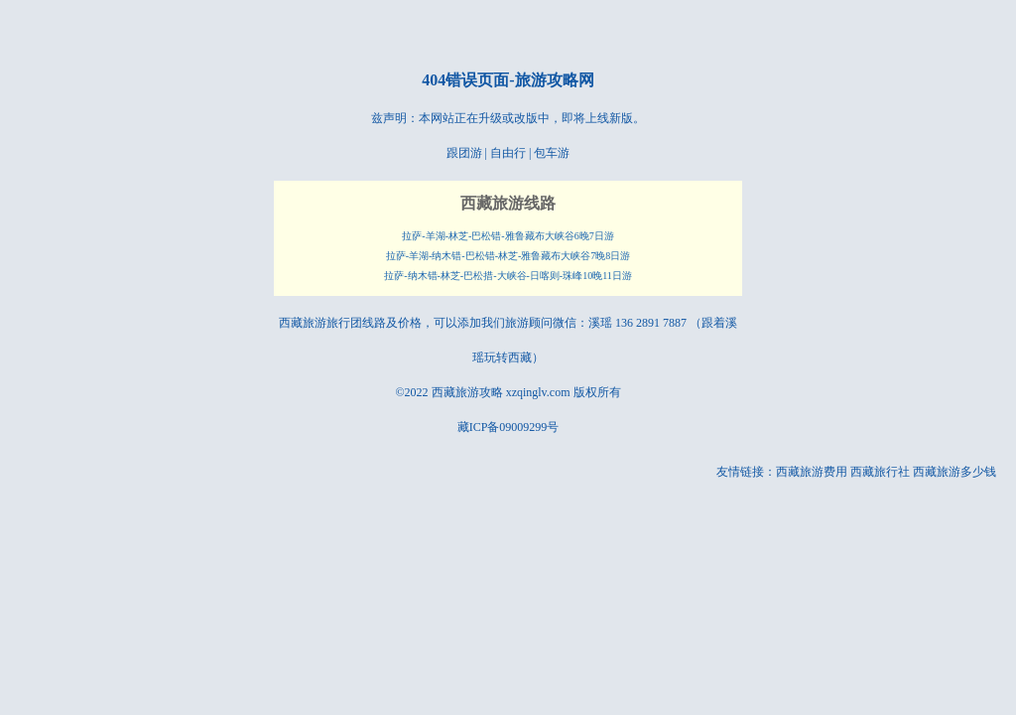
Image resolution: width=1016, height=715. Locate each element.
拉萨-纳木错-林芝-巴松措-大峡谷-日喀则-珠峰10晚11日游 (508, 275)
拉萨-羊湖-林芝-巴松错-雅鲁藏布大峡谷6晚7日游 (507, 235)
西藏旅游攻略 (467, 392)
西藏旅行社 (880, 472)
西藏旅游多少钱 (954, 472)
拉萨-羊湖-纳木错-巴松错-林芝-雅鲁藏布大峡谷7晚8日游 (508, 255)
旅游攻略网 (554, 80)
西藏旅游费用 (811, 472)
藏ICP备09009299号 (508, 427)
